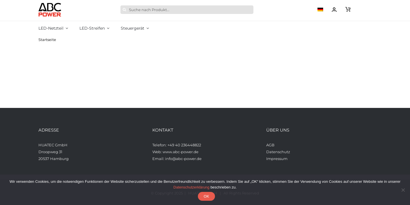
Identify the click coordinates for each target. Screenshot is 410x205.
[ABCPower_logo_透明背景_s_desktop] (49, 4)
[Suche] (124, 9)
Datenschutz (278, 151)
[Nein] (403, 190)
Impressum (277, 158)
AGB (270, 145)
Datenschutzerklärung (191, 187)
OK (206, 196)
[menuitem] (324, 10)
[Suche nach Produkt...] (186, 9)
